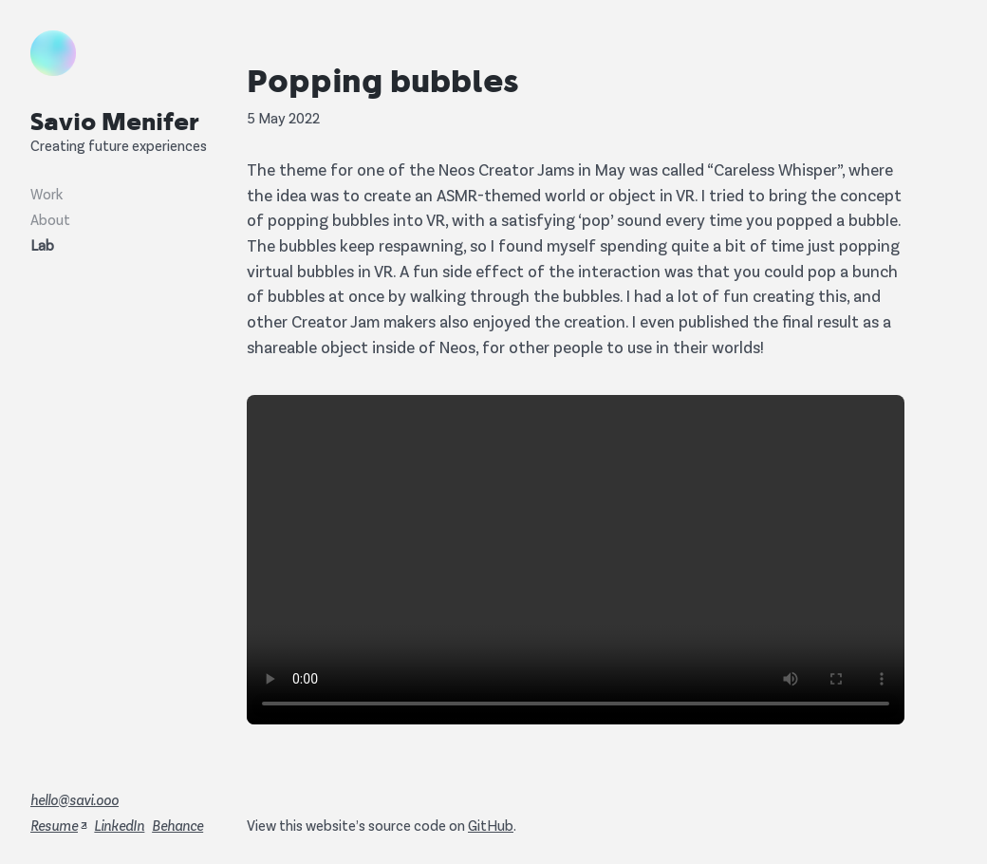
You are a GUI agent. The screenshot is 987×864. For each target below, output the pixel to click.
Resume (54, 825)
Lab (42, 244)
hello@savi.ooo (74, 799)
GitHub (490, 825)
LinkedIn (119, 825)
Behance (177, 825)
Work (46, 193)
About (50, 219)
